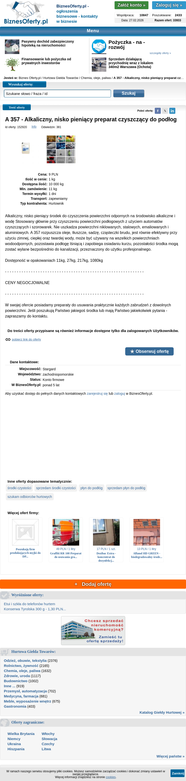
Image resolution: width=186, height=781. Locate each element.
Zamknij (178, 773)
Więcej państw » (170, 756)
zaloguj (119, 393)
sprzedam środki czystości (56, 488)
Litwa (46, 749)
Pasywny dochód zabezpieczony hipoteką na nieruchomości (48, 43)
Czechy (48, 744)
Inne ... (10, 686)
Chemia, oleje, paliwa (22, 671)
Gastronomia (15, 706)
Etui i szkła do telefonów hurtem (29, 604)
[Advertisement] (93, 437)
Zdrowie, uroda (17, 676)
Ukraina (14, 744)
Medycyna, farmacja (21, 696)
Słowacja (49, 739)
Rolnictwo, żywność (21, 666)
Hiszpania (16, 749)
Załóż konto (131, 5)
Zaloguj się (169, 5)
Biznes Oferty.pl (30, 78)
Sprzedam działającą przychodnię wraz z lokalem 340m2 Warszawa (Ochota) (130, 63)
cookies (111, 777)
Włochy (48, 734)
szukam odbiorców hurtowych (30, 497)
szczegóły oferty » (160, 53)
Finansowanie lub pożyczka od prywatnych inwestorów (46, 61)
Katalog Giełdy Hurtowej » (162, 712)
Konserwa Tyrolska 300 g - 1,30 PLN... (35, 609)
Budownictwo (16, 681)
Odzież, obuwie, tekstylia (25, 660)
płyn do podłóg (91, 488)
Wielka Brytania (21, 734)
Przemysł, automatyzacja (25, 691)
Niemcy (14, 739)
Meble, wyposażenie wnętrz (27, 701)
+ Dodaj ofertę (93, 584)
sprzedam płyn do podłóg (126, 488)
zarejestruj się (97, 393)
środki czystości (19, 488)
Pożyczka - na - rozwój (126, 44)
